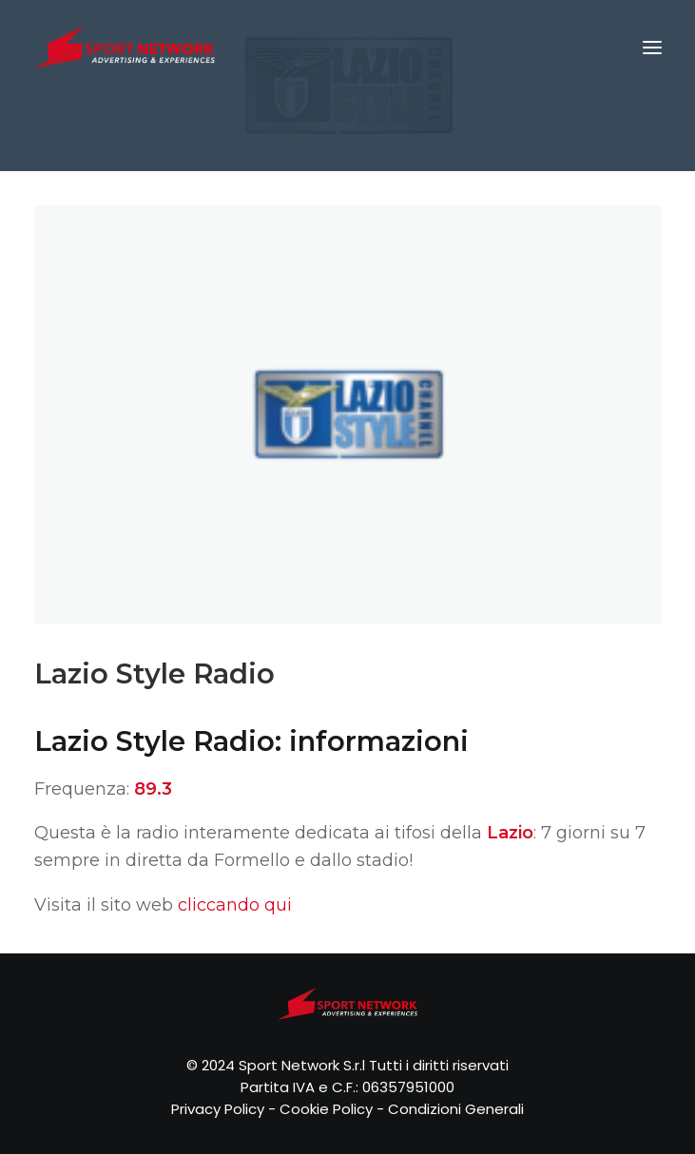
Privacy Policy (217, 1109)
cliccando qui (235, 904)
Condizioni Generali (456, 1109)
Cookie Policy (326, 1109)
